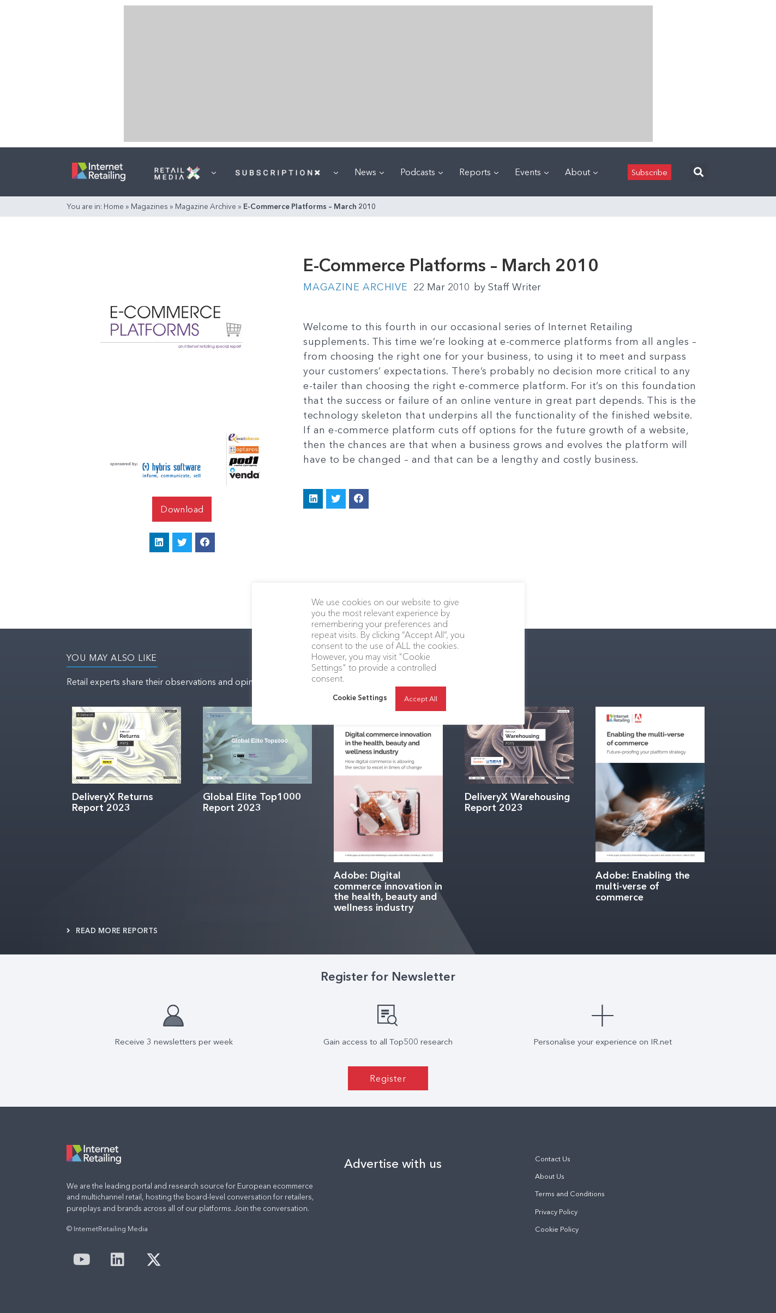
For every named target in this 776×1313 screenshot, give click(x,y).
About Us (549, 1176)
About (581, 172)
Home (114, 206)
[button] (699, 172)
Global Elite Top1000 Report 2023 (252, 802)
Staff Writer (507, 287)
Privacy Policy (556, 1212)
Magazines (149, 206)
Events (532, 172)
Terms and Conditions (570, 1194)
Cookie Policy (557, 1229)
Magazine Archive (205, 206)
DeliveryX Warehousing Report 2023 (517, 802)
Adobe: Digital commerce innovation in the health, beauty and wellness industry (388, 891)
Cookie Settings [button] (360, 697)
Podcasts (421, 172)
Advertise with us (393, 1163)
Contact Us (552, 1159)
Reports (478, 172)
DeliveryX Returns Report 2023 (112, 802)
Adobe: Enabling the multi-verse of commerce (642, 886)
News (369, 172)
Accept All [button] (420, 698)
